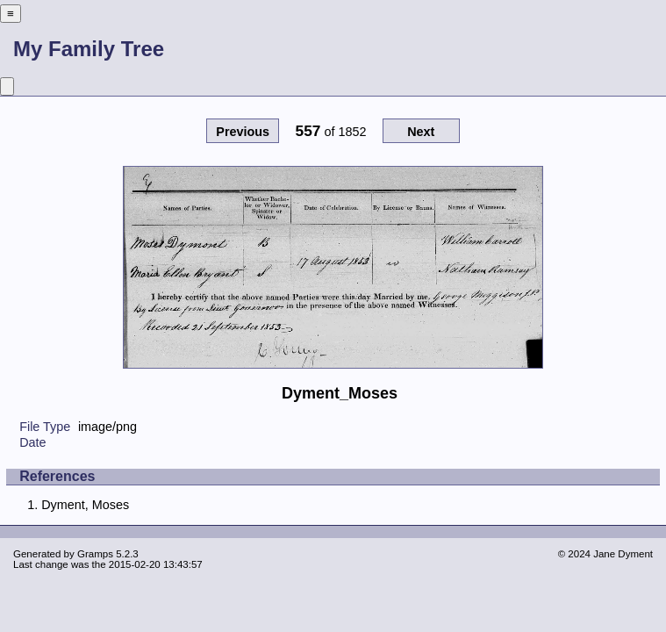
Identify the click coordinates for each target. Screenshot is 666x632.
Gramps (95, 554)
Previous (242, 132)
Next (420, 132)
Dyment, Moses (85, 505)
